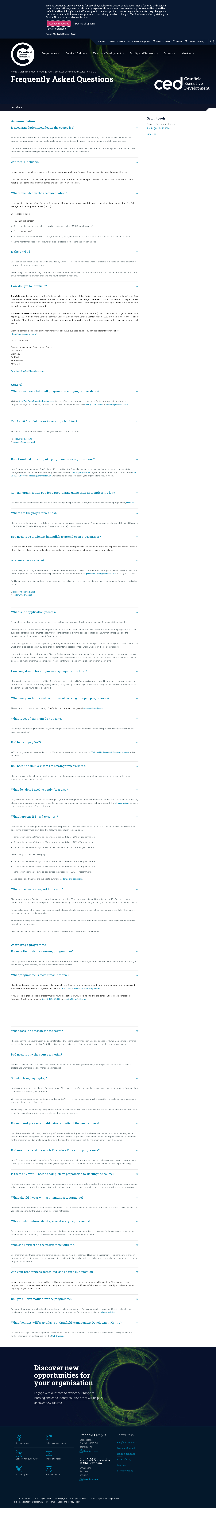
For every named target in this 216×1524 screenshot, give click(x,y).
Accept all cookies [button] (59, 23)
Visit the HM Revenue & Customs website (110, 768)
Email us (151, 150)
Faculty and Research (144, 53)
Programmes (51, 53)
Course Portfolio (65, 114)
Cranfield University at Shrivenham (95, 1477)
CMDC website (57, 1352)
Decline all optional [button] (85, 23)
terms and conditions (93, 724)
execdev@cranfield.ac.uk (117, 421)
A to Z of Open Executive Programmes (36, 417)
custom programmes (80, 488)
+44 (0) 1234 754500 (93, 421)
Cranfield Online (76, 53)
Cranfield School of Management (36, 71)
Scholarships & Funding (115, 114)
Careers (170, 53)
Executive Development (108, 53)
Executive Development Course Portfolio (74, 71)
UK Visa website (122, 819)
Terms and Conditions (23, 120)
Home (14, 71)
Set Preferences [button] (57, 28)
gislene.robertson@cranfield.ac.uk (101, 590)
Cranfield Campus (92, 1451)
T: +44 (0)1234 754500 (158, 144)
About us (187, 53)
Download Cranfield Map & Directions (27, 387)
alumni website (108, 1328)
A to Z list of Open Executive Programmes (81, 1004)
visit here (130, 519)
